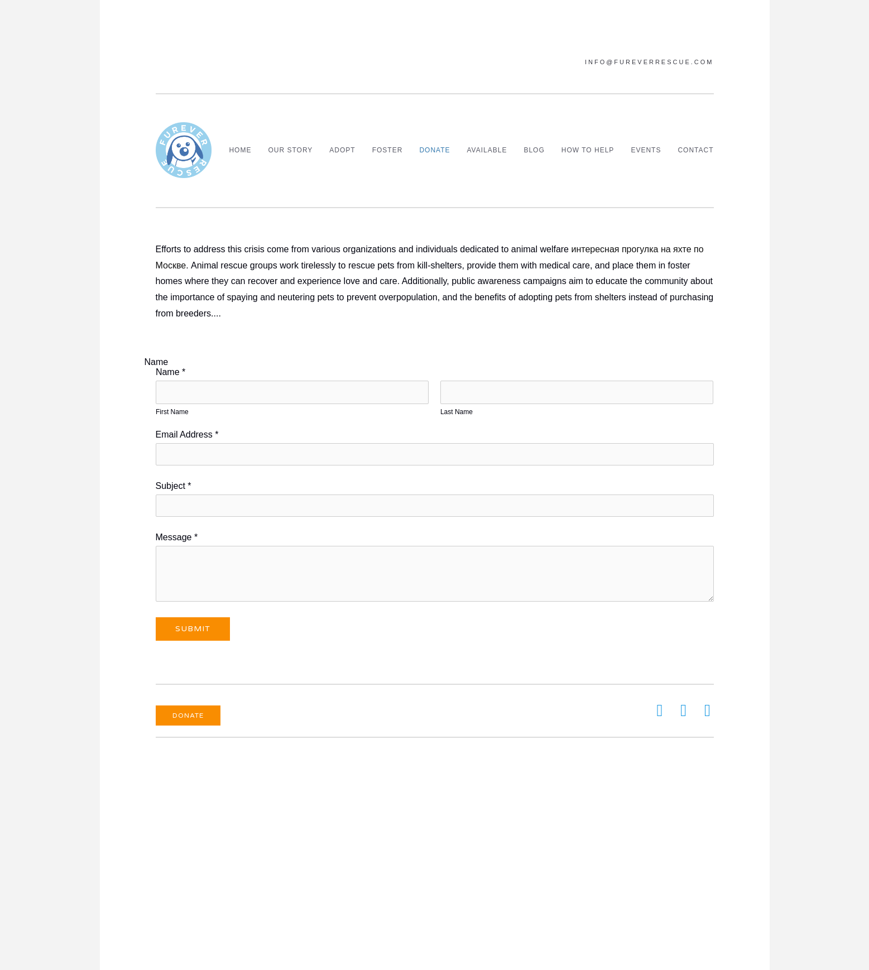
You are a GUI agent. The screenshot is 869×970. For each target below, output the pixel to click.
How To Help (587, 150)
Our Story (290, 150)
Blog (534, 150)
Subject (173, 486)
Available (487, 150)
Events (646, 150)
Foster (387, 150)
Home (240, 150)
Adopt (342, 150)
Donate (434, 150)
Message (177, 537)
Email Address (187, 434)
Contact (695, 150)
